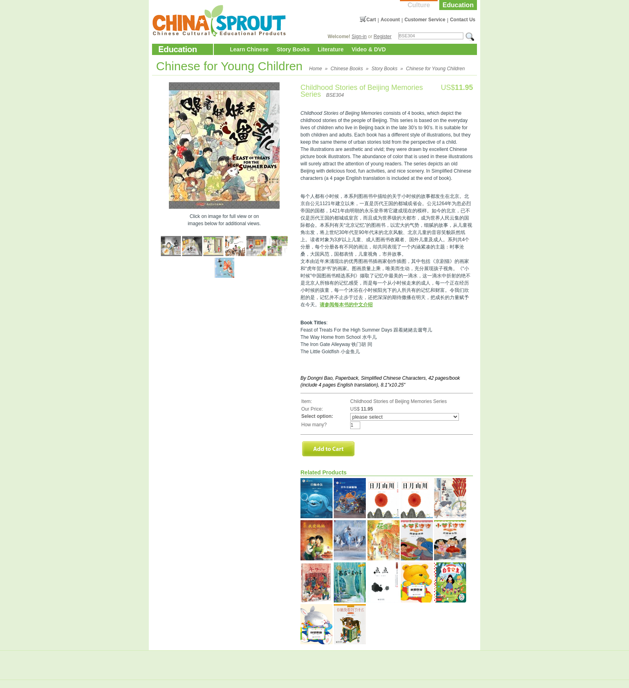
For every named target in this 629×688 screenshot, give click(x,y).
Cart (371, 19)
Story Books (292, 49)
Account (390, 19)
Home (315, 68)
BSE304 (335, 95)
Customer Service (424, 19)
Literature (331, 49)
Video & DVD (369, 49)
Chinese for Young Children (435, 68)
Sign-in (359, 36)
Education (457, 5)
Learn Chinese (249, 49)
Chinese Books (347, 68)
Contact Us (462, 19)
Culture (419, 5)
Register (382, 36)
